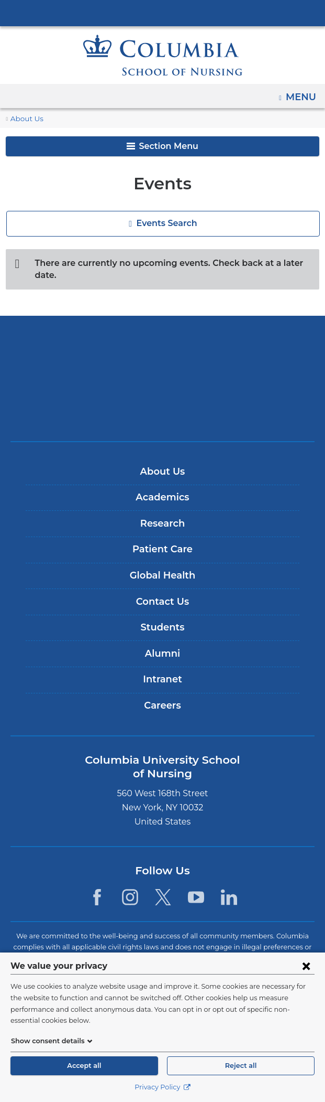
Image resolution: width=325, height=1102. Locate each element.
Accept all (84, 1065)
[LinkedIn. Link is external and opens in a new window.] (229, 885)
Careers (162, 694)
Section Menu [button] (162, 146)
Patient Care (162, 537)
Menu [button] (302, 93)
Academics (162, 485)
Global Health (162, 564)
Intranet (162, 667)
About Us (25, 119)
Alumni (162, 642)
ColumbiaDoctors (162, 399)
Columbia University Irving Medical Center (162, 12)
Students (162, 616)
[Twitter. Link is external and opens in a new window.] (163, 885)
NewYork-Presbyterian (162, 367)
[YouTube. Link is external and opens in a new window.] (196, 885)
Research (162, 512)
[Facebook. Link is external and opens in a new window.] (96, 885)
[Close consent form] (306, 977)
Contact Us (162, 589)
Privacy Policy (162, 1087)
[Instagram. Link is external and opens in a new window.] (130, 885)
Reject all (240, 1065)
